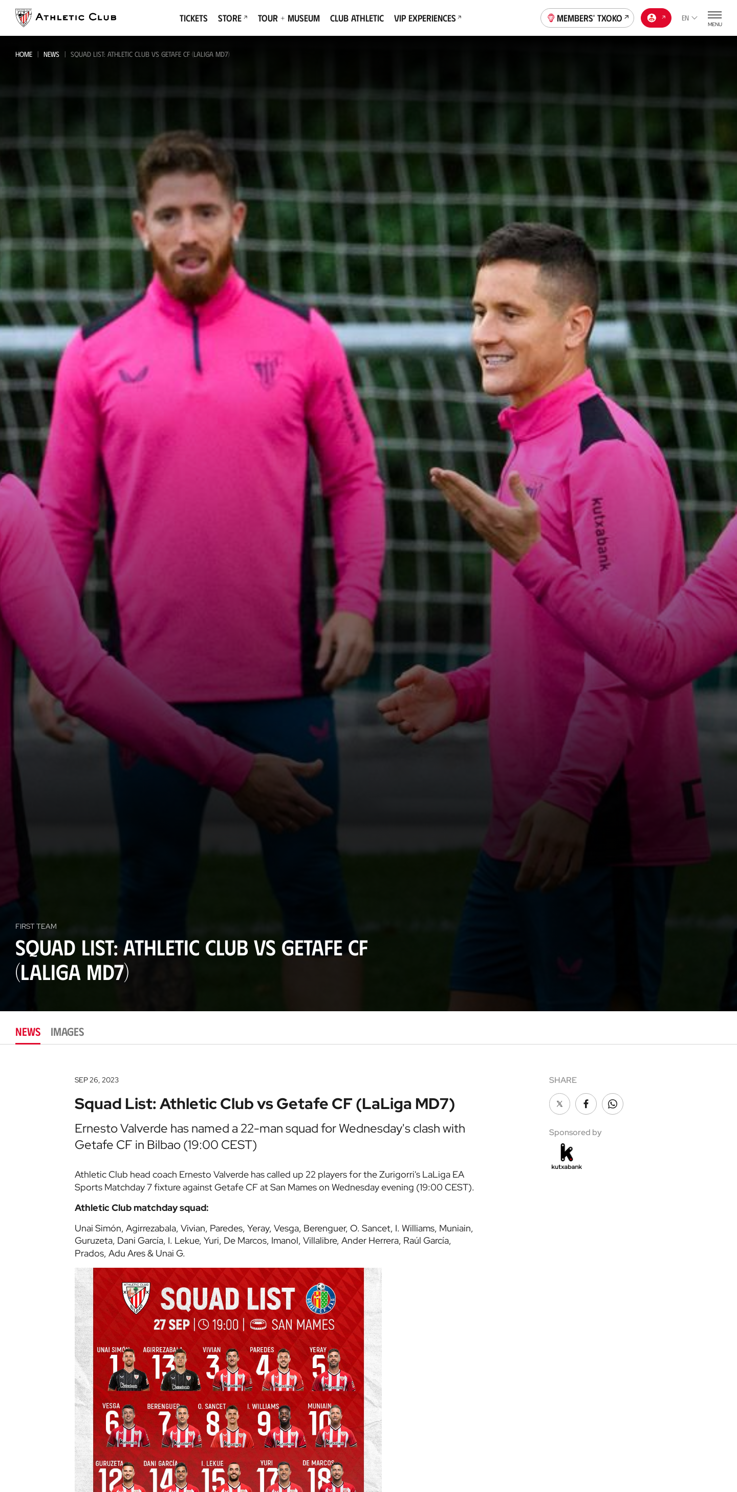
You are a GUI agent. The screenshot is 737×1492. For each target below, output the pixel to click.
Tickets (194, 18)
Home (23, 54)
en (690, 17)
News (51, 54)
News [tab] (27, 1031)
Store (232, 18)
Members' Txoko (587, 17)
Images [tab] (67, 1031)
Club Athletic (357, 18)
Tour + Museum (289, 18)
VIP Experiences (428, 18)
